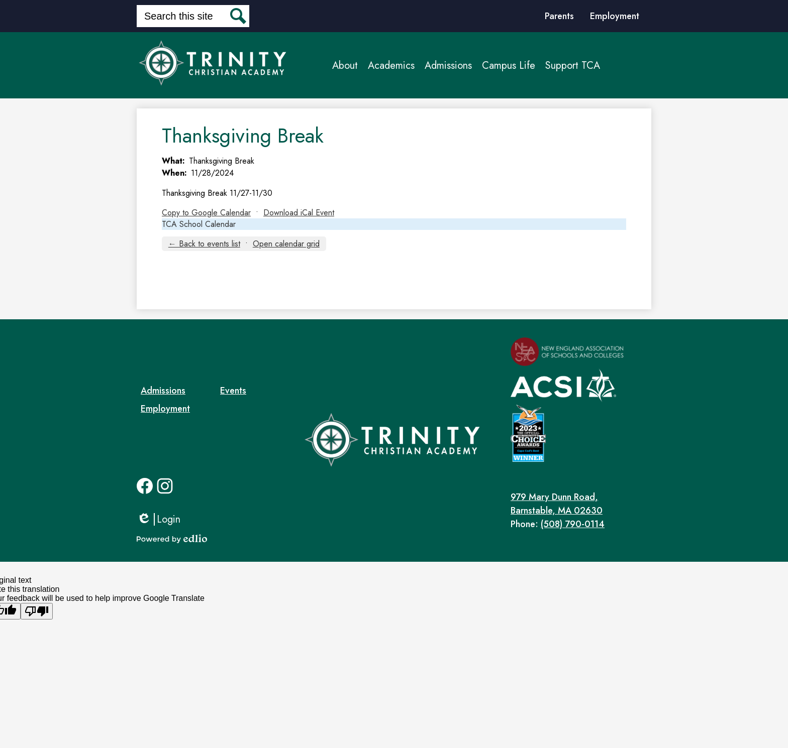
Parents (559, 16)
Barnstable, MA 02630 (581, 503)
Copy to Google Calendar (206, 212)
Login (158, 519)
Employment (614, 16)
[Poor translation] (37, 611)
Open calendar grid (286, 244)
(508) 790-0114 (573, 524)
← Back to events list (204, 244)
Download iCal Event (298, 212)
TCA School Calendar (199, 224)
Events (233, 390)
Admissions (163, 390)
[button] (345, 65)
